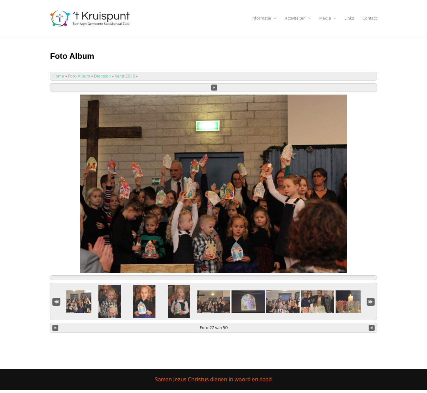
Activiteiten (298, 18)
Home (58, 76)
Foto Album (79, 76)
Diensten (102, 76)
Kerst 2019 (125, 76)
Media (327, 18)
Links (349, 18)
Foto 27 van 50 (214, 328)
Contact (369, 18)
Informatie (264, 18)
